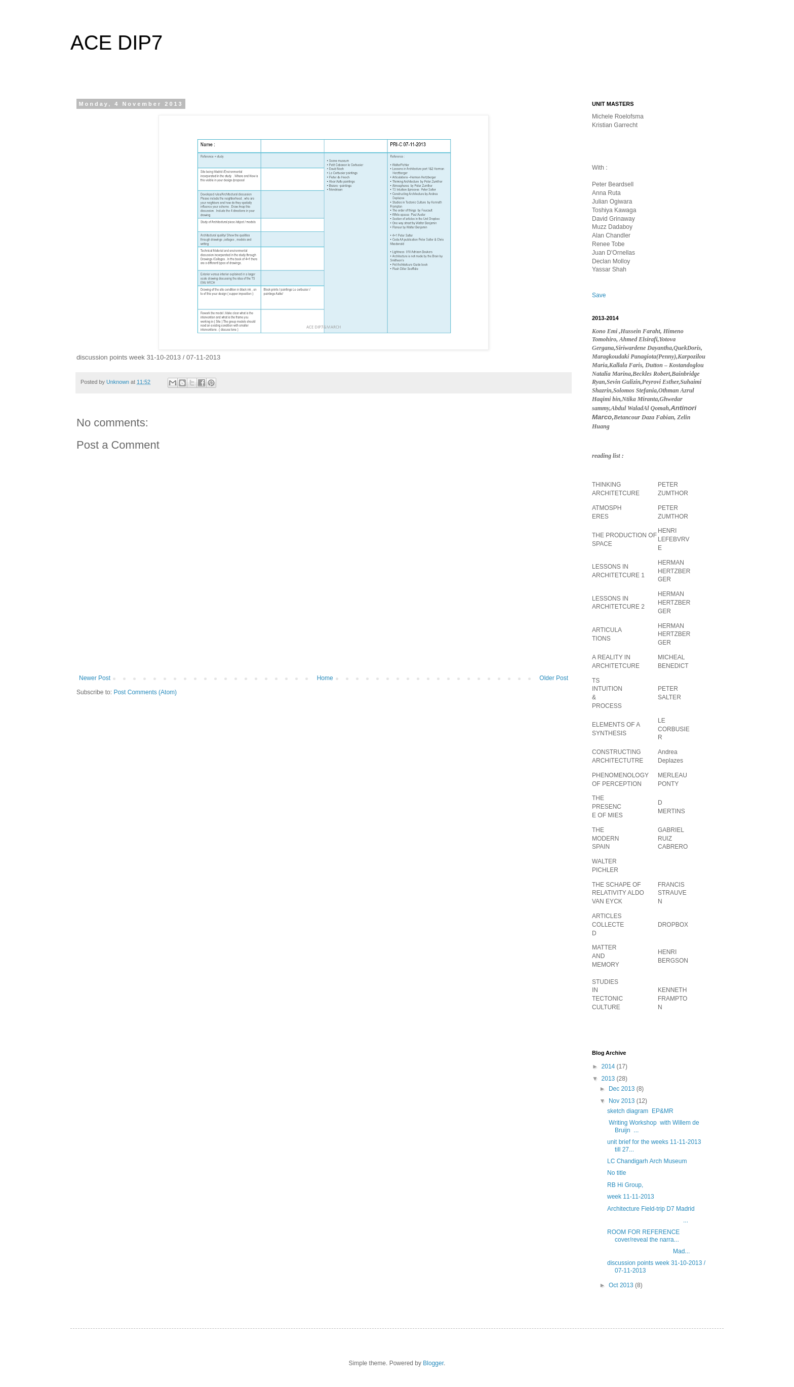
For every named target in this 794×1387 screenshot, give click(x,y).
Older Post (553, 678)
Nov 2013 (623, 1100)
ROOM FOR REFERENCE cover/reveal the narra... (644, 1236)
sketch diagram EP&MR (640, 1111)
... (647, 1220)
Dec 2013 (623, 1088)
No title (616, 1172)
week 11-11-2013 (630, 1196)
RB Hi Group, (625, 1184)
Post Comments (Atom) (145, 692)
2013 (609, 1078)
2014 (609, 1066)
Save (599, 295)
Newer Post (94, 678)
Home (325, 678)
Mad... (648, 1251)
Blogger (433, 1363)
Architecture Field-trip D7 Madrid (651, 1208)
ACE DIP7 (116, 42)
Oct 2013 (622, 1285)
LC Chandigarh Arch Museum (648, 1161)
